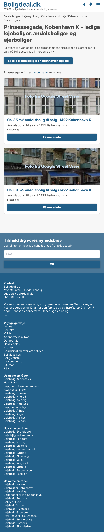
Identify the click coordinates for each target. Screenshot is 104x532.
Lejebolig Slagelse (15, 445)
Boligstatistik (12, 358)
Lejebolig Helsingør (16, 491)
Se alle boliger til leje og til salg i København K (30, 16)
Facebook (6, 315)
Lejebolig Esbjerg (15, 466)
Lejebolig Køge (13, 414)
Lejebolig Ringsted (16, 463)
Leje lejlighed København (20, 435)
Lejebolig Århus (14, 410)
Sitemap (9, 365)
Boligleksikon (12, 354)
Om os (8, 326)
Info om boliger (13, 361)
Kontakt (9, 329)
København (40, 72)
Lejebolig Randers (15, 438)
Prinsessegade (12, 20)
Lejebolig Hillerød (15, 396)
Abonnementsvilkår (16, 337)
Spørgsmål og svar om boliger (23, 350)
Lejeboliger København (18, 487)
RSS (6, 368)
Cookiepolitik (12, 344)
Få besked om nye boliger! (84, 4)
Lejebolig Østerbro (16, 512)
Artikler (8, 347)
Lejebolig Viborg (14, 442)
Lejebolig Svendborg (17, 431)
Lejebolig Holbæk (15, 421)
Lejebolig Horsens (15, 522)
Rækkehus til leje (15, 389)
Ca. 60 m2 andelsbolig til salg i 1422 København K (49, 190)
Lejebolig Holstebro (16, 508)
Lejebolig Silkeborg (16, 456)
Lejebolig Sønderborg (18, 519)
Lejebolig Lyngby (15, 452)
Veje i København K (72, 16)
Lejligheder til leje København (23, 494)
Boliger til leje (12, 501)
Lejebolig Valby (14, 505)
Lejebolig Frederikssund (19, 449)
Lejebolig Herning (15, 484)
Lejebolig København (17, 379)
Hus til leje (10, 382)
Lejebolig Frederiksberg (19, 470)
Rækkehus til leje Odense (20, 515)
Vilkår (7, 333)
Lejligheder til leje (15, 407)
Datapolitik (11, 340)
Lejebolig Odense (15, 393)
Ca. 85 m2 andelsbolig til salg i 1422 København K (49, 120)
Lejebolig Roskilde (15, 473)
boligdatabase (49, 9)
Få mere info (52, 137)
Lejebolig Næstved (16, 403)
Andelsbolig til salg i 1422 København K (37, 125)
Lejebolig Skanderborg (18, 526)
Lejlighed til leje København (21, 386)
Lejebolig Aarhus (14, 417)
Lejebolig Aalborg (15, 400)
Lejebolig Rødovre (15, 498)
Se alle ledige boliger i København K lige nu (38, 61)
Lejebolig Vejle (13, 459)
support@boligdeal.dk (18, 293)
